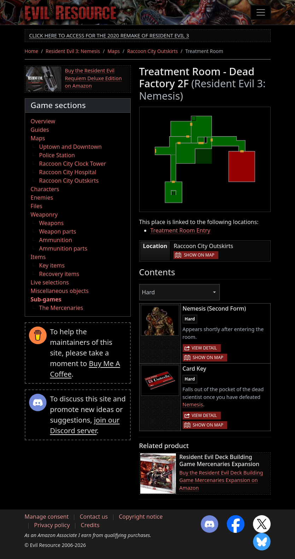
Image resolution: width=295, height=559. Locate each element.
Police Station (57, 155)
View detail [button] (204, 348)
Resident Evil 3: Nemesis (73, 51)
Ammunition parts (63, 248)
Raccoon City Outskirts (152, 51)
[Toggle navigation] (261, 12)
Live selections (50, 282)
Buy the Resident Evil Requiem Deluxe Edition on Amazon (93, 78)
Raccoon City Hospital (67, 172)
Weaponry (44, 214)
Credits (90, 525)
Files (36, 206)
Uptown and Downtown (70, 147)
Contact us (94, 516)
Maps (113, 51)
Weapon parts (57, 231)
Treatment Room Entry (181, 230)
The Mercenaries (61, 308)
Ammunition (55, 240)
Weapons (51, 223)
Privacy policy (52, 525)
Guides (40, 130)
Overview (43, 121)
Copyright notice (141, 516)
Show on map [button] (199, 255)
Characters (45, 189)
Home (32, 51)
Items (38, 257)
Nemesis (193, 404)
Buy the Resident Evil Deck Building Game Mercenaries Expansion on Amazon (221, 480)
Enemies (42, 197)
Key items (52, 265)
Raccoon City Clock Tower (72, 163)
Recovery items (59, 274)
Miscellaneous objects (60, 291)
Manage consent (47, 516)
